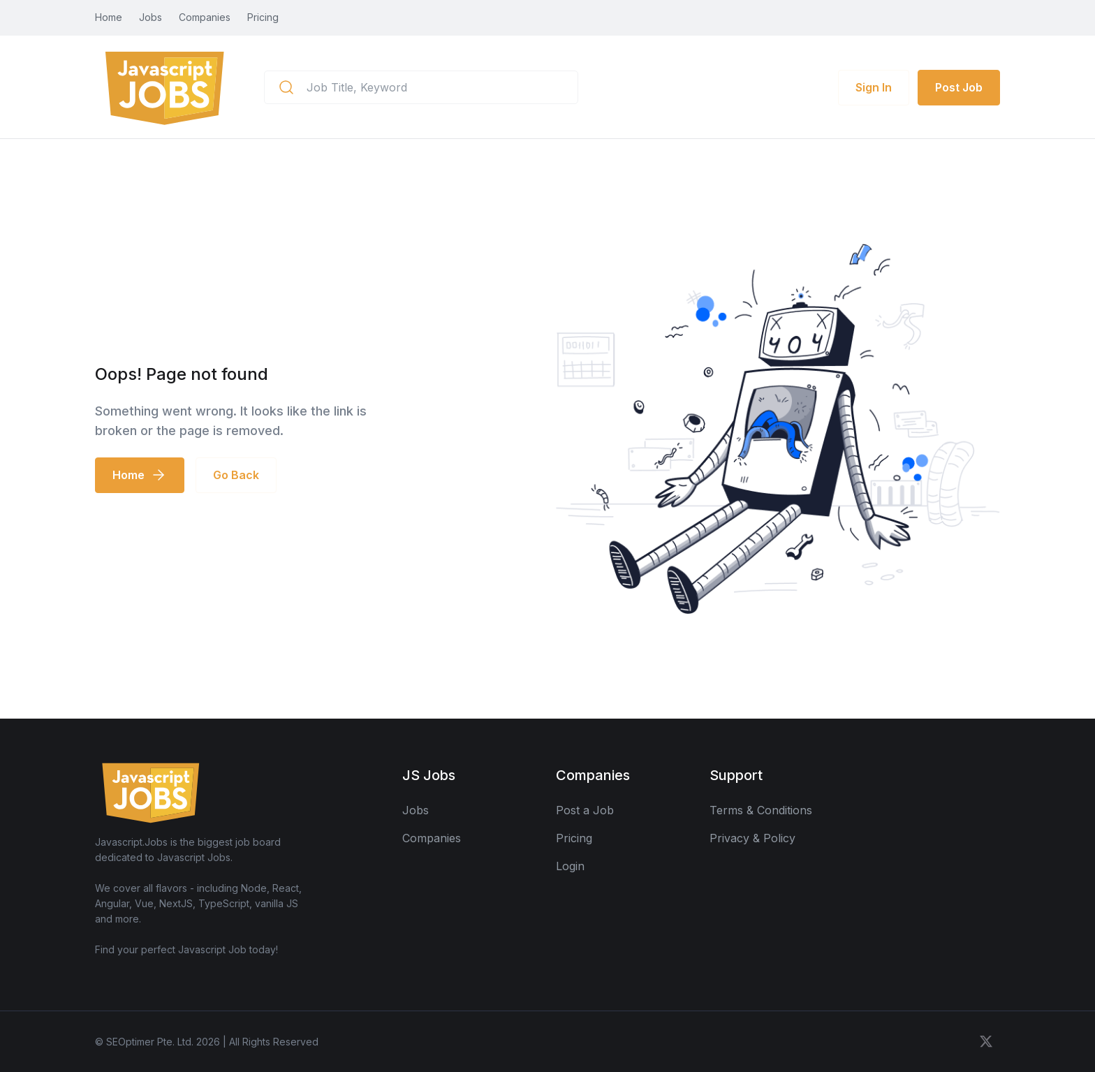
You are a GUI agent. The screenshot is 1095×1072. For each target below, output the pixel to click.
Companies (204, 17)
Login (570, 866)
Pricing (263, 17)
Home (108, 17)
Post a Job (585, 810)
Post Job (959, 87)
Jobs (150, 17)
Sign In (873, 87)
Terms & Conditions (761, 810)
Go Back (236, 475)
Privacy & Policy (752, 838)
